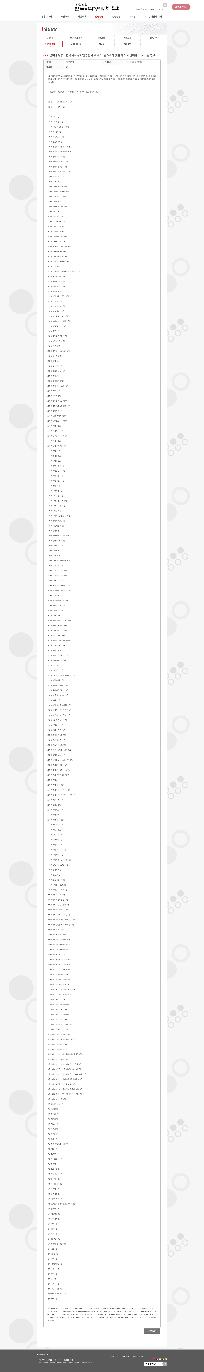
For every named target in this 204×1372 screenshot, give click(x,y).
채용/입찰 (127, 38)
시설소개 (82, 16)
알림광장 (99, 16)
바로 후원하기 (181, 7)
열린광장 (116, 16)
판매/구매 (153, 38)
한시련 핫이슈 (75, 44)
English (137, 9)
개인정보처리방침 (42, 1354)
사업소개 (65, 16)
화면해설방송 (50, 44)
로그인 (145, 9)
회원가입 (153, 9)
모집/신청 (101, 38)
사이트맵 (162, 9)
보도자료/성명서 (75, 38)
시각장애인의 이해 (153, 16)
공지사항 (49, 38)
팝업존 (101, 44)
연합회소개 (46, 16)
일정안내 (127, 44)
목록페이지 (150, 1331)
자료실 (132, 16)
